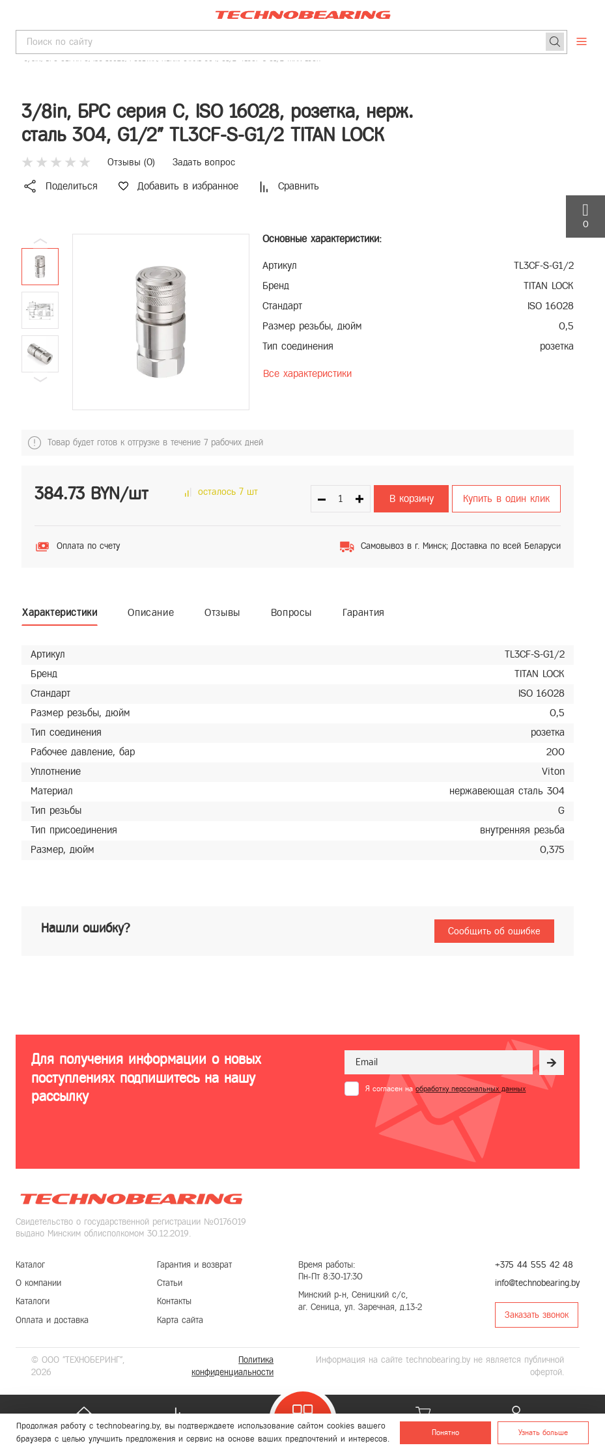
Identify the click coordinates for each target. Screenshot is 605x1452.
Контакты (174, 1301)
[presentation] (443, 1127)
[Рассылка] (551, 1062)
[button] (40, 379)
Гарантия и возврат (194, 1265)
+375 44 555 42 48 (534, 1265)
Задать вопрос (204, 162)
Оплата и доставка (52, 1320)
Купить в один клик (506, 498)
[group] (161, 322)
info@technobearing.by (537, 1283)
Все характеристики (307, 373)
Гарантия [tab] (364, 612)
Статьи (169, 1283)
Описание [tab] (151, 612)
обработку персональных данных (470, 1089)
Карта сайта (180, 1320)
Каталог (30, 1265)
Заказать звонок (537, 1315)
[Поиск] (555, 42)
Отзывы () (131, 162)
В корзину (411, 498)
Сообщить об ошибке (494, 931)
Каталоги (32, 1301)
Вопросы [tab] (291, 612)
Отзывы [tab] (222, 612)
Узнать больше (543, 1432)
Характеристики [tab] (59, 612)
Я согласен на (445, 1089)
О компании (38, 1283)
